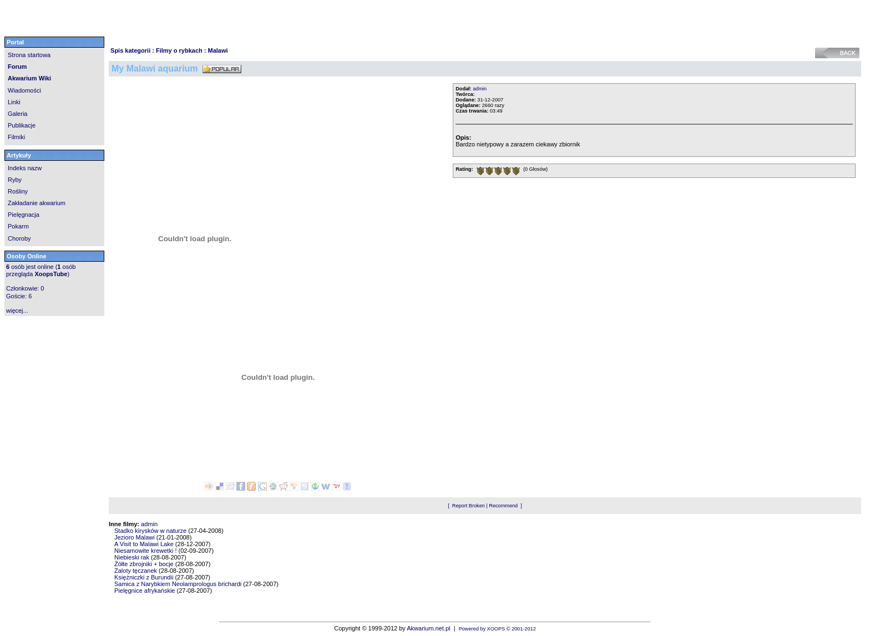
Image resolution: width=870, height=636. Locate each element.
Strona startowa (29, 55)
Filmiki (16, 137)
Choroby (19, 238)
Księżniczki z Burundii (143, 577)
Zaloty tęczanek (135, 570)
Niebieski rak (131, 557)
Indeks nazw (25, 168)
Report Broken (468, 505)
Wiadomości (24, 90)
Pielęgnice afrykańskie (144, 590)
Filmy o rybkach (179, 50)
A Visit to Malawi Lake (144, 544)
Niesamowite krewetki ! (145, 550)
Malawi (218, 50)
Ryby (15, 179)
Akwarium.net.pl (428, 628)
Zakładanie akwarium (36, 203)
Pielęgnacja (23, 214)
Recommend (503, 505)
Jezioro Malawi (134, 537)
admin (480, 88)
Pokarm (18, 226)
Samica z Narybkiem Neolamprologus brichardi (177, 584)
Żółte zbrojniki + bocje (144, 564)
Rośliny (18, 191)
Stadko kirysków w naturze (150, 530)
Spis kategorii (130, 50)
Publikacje (22, 125)
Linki (14, 102)
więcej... (17, 310)
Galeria (17, 113)
